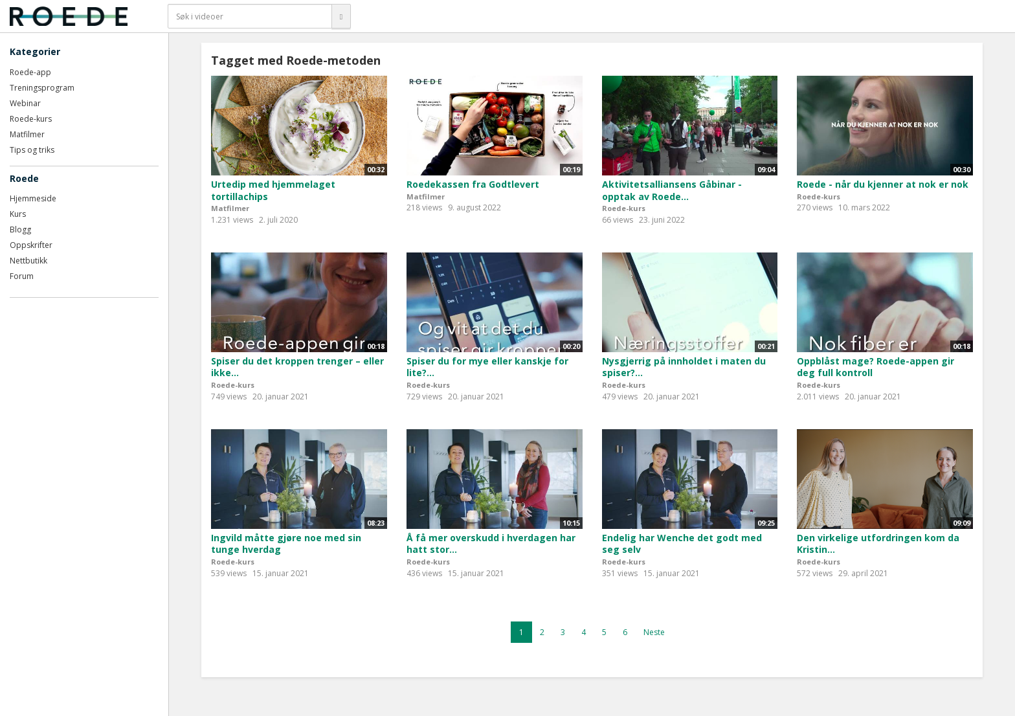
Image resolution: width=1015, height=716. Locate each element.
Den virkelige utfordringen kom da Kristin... (878, 543)
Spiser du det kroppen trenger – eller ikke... (297, 367)
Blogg (20, 229)
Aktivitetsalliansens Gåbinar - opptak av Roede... (672, 190)
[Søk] (341, 16)
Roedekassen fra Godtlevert (473, 184)
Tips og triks (32, 149)
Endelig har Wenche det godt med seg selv (682, 543)
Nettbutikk (28, 260)
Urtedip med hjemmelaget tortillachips (273, 190)
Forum (22, 276)
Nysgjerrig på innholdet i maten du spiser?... (684, 367)
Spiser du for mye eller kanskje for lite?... (487, 367)
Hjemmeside (33, 198)
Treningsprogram (42, 87)
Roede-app (30, 72)
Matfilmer (27, 134)
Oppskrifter (31, 245)
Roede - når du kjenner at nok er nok (882, 184)
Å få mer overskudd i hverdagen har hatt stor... (491, 543)
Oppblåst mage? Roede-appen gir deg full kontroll (875, 367)
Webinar (25, 103)
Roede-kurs (31, 118)
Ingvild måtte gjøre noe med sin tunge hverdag (286, 543)
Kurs (18, 213)
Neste (654, 632)
